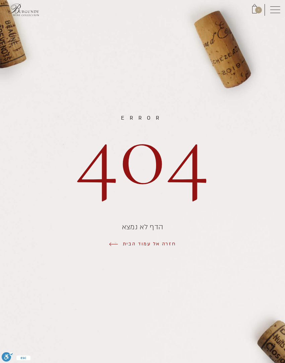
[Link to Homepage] (23, 10)
